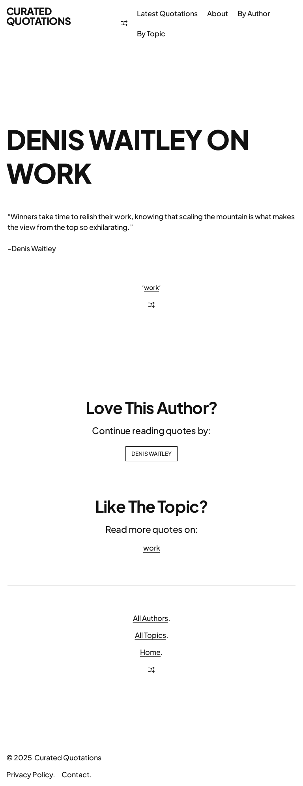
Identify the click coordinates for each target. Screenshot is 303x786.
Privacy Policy (29, 774)
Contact (76, 774)
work (151, 287)
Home (150, 651)
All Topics (150, 634)
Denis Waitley (151, 453)
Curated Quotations (38, 16)
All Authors (150, 617)
